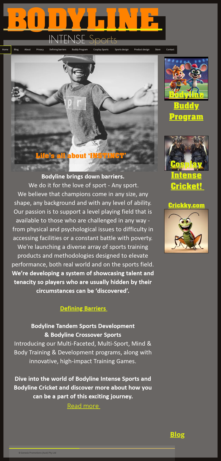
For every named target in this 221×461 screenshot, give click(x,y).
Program (186, 116)
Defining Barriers (83, 308)
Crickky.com (186, 205)
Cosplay (186, 164)
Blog (177, 434)
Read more (83, 405)
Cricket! (186, 186)
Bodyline (186, 94)
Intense (186, 175)
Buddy (186, 105)
